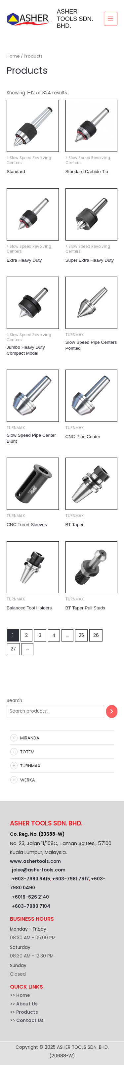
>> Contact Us (27, 1020)
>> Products (24, 1012)
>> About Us (24, 1004)
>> (13, 995)
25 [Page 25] (81, 635)
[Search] (111, 711)
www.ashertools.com (35, 861)
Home (13, 56)
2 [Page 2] (26, 635)
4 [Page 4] (54, 635)
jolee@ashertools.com (38, 870)
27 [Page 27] (13, 649)
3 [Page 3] (40, 635)
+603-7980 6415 (31, 879)
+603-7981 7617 (70, 879)
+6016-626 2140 (30, 897)
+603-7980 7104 (31, 906)
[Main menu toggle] (110, 18)
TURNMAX (30, 766)
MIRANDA (29, 738)
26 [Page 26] (96, 635)
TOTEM (27, 752)
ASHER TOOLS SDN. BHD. (75, 18)
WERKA (27, 780)
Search (14, 700)
